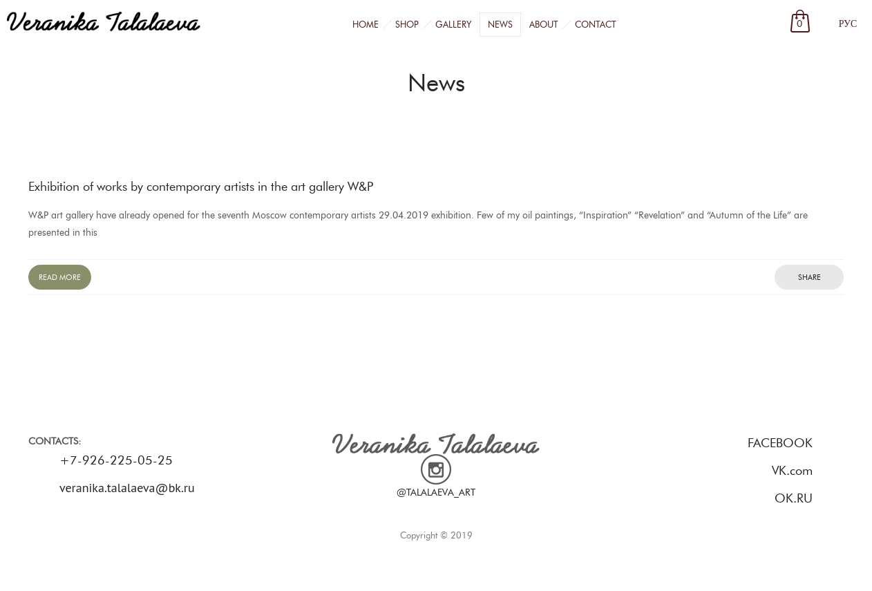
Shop (407, 24)
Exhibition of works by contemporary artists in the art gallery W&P (200, 186)
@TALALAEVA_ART (436, 492)
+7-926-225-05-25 (116, 460)
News (500, 24)
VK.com (792, 470)
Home (365, 24)
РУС (848, 24)
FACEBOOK (780, 443)
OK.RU (794, 498)
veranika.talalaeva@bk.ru (127, 488)
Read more (60, 277)
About (543, 24)
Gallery (453, 24)
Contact (595, 24)
